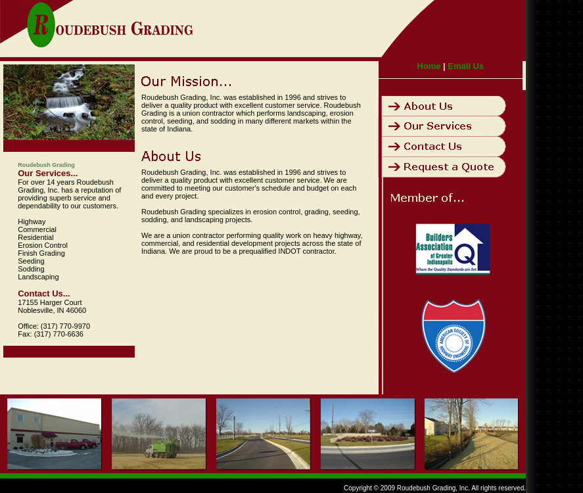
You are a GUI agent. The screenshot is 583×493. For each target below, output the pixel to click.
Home (428, 66)
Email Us (466, 66)
